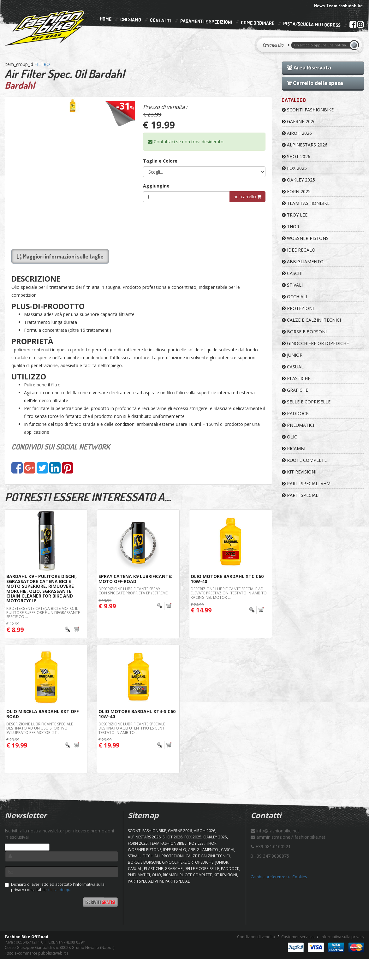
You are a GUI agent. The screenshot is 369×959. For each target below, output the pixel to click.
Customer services (297, 936)
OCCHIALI (294, 297)
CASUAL (293, 367)
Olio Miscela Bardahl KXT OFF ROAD (42, 713)
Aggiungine (156, 186)
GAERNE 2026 (299, 121)
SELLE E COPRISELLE (306, 402)
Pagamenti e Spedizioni (206, 21)
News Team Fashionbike (338, 6)
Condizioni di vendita (256, 936)
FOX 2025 (294, 168)
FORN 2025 (296, 191)
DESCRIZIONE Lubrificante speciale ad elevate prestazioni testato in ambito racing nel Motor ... (229, 593)
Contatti (160, 20)
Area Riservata (309, 67)
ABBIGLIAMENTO (303, 262)
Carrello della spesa (315, 83)
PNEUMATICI (298, 425)
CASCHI (292, 273)
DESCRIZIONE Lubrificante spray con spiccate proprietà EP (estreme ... (134, 591)
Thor (290, 226)
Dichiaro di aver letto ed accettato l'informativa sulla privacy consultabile (54, 887)
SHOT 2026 (296, 156)
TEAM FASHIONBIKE (306, 203)
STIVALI (292, 285)
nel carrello (247, 197)
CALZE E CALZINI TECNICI (311, 320)
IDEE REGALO (298, 250)
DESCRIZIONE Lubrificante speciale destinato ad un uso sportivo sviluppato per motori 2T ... (39, 728)
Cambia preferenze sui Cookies (279, 876)
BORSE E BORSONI (304, 332)
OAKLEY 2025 (298, 180)
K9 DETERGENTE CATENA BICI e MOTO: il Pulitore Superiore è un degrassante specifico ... (43, 612)
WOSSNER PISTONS (305, 238)
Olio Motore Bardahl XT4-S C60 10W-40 (137, 713)
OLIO (290, 437)
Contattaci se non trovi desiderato (185, 142)
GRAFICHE (295, 390)
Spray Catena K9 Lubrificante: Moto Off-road (135, 578)
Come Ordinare (257, 23)
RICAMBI (293, 448)
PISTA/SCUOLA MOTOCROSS (312, 24)
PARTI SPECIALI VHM (306, 483)
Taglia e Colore (160, 161)
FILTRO (42, 64)
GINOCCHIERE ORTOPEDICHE (315, 343)
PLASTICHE (296, 378)
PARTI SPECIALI (300, 495)
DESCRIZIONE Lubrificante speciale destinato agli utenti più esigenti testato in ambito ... (131, 728)
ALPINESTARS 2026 (304, 145)
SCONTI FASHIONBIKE (308, 110)
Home (105, 19)
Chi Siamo (130, 19)
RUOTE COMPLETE (304, 460)
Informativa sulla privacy (342, 936)
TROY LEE (294, 215)
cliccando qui (59, 889)
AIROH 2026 (297, 133)
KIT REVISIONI (299, 472)
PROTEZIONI (298, 308)
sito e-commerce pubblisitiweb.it (36, 953)
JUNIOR (292, 355)
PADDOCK (295, 413)
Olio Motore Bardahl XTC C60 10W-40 (227, 578)
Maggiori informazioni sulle (60, 256)
